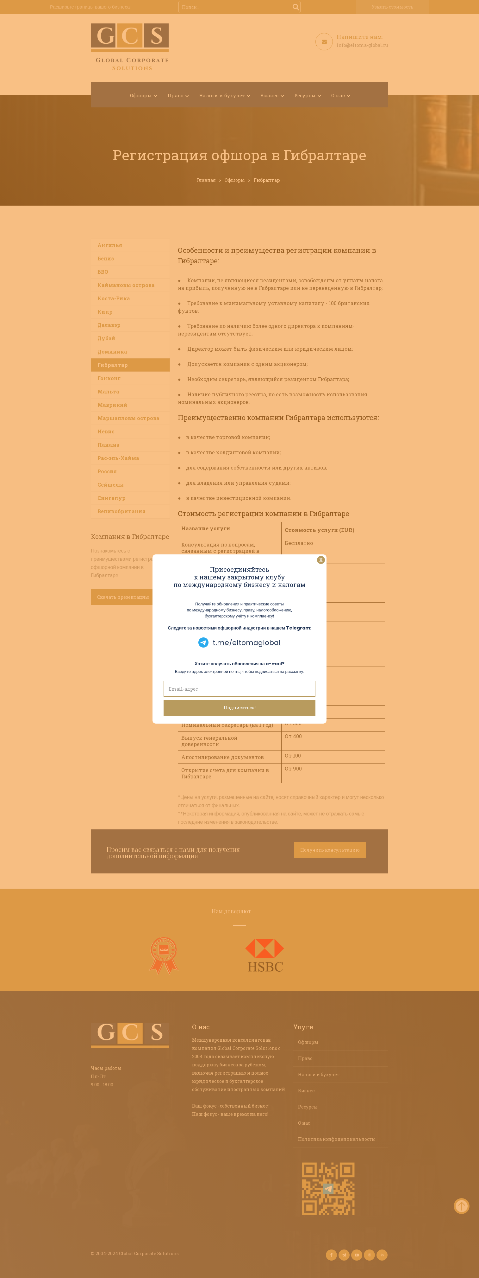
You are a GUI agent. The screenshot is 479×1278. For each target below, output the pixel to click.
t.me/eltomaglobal (247, 643)
